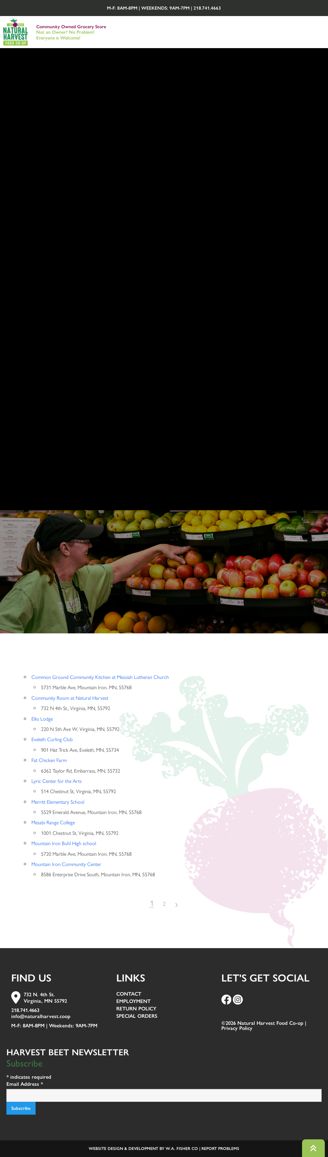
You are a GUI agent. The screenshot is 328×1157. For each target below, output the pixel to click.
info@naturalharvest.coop (40, 1016)
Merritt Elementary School (57, 801)
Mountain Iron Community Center (66, 864)
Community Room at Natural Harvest (69, 697)
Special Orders (136, 1016)
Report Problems (220, 1148)
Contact (128, 994)
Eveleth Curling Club (52, 739)
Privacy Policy (236, 1028)
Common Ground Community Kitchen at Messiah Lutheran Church (100, 677)
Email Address (24, 1084)
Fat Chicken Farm (49, 760)
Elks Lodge (42, 718)
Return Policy (136, 1009)
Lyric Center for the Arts (56, 780)
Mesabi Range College (53, 822)
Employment (133, 1001)
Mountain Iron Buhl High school (63, 843)
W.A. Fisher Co (182, 1148)
